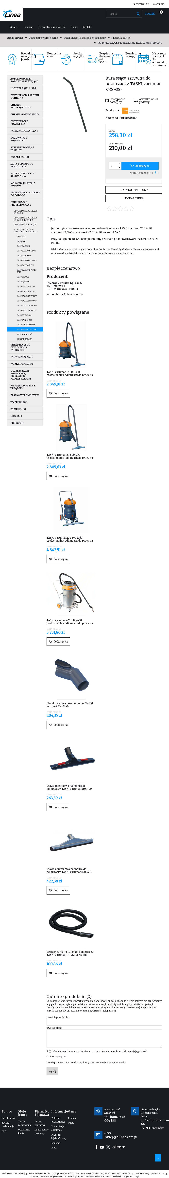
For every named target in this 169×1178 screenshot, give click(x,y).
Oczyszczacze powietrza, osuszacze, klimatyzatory (21, 374)
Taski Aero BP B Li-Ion (27, 271)
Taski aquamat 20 (26, 310)
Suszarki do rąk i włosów (22, 148)
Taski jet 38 (23, 277)
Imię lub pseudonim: (58, 1017)
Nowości (16, 416)
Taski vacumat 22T (27, 296)
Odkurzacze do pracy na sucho (25, 212)
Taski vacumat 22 (26, 291)
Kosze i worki (19, 156)
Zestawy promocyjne (24, 395)
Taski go (21, 241)
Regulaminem (110, 1007)
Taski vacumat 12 (26, 286)
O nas (71, 1122)
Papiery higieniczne (24, 130)
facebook (96, 1147)
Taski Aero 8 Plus (26, 251)
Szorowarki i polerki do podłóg (25, 194)
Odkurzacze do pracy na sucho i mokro (25, 219)
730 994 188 (114, 1118)
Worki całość (24, 334)
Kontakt (72, 1118)
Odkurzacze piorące (25, 225)
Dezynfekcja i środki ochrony (24, 96)
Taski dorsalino (26, 325)
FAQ (4, 1131)
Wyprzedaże (18, 402)
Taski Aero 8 (23, 246)
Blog (53, 1147)
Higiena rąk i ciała (23, 88)
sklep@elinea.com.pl (130, 1176)
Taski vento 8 (24, 315)
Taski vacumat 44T (26, 301)
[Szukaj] (138, 14)
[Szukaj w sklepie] (124, 13)
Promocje (17, 422)
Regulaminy (8, 1118)
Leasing (55, 1143)
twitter (108, 1147)
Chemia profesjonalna (20, 106)
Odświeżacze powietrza (19, 122)
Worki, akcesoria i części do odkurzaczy (26, 230)
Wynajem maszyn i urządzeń (22, 387)
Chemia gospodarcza (25, 114)
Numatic (21, 236)
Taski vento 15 (24, 320)
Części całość (24, 339)
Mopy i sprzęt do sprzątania (21, 165)
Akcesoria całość (26, 329)
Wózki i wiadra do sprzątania (22, 175)
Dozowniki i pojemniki (18, 139)
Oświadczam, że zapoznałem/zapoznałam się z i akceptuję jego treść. (99, 1051)
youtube (102, 1147)
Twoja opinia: (54, 1027)
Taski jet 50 (23, 282)
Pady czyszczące (21, 356)
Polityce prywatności (115, 1062)
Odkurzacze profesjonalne (20, 203)
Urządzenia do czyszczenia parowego (20, 347)
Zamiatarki (18, 409)
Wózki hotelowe (21, 363)
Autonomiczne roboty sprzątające (24, 80)
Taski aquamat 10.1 (27, 305)
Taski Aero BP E (25, 265)
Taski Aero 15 (24, 255)
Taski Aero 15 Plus (27, 260)
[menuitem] (14, 27)
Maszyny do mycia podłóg (22, 184)
